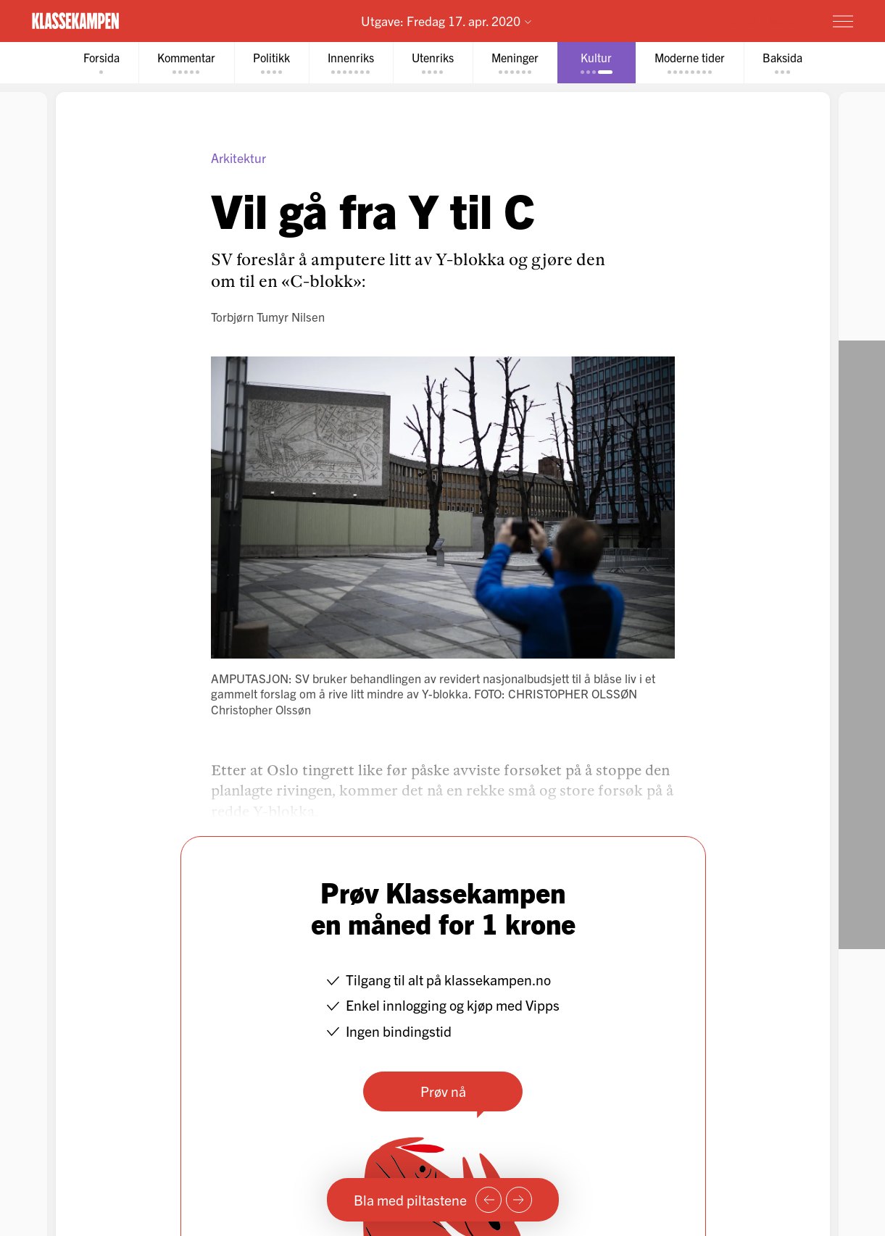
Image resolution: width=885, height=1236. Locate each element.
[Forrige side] (488, 1200)
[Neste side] (519, 1200)
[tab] (101, 62)
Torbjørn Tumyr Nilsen (268, 316)
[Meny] (843, 21)
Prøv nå (442, 1091)
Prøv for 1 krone (758, 20)
